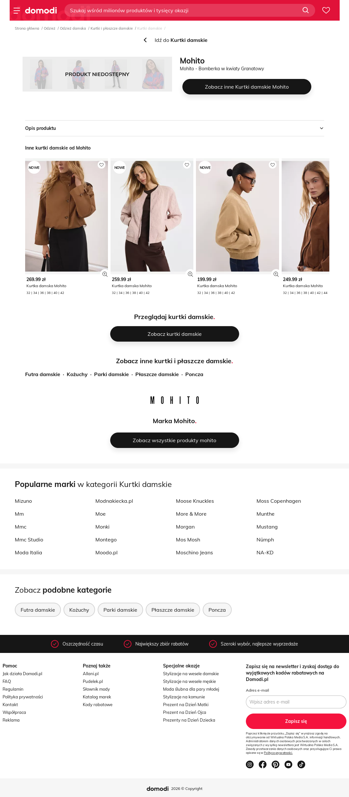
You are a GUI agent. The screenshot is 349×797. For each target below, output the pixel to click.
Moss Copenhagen (279, 501)
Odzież (49, 28)
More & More (191, 513)
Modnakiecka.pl (114, 501)
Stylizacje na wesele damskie (191, 673)
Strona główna (27, 28)
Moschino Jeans (194, 552)
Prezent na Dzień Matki (185, 704)
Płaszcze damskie (157, 374)
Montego (106, 539)
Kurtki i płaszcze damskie (112, 28)
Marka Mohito (174, 421)
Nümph (265, 539)
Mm (19, 513)
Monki (102, 526)
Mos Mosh (188, 539)
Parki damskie (111, 374)
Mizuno (23, 501)
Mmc (20, 526)
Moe (100, 513)
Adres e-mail (257, 690)
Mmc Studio (29, 539)
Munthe (266, 513)
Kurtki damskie (149, 28)
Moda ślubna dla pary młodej (191, 689)
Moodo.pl (106, 552)
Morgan (185, 526)
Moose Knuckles (195, 501)
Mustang (267, 526)
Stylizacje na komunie (184, 696)
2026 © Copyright (186, 788)
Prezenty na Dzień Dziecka (189, 720)
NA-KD (265, 552)
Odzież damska (73, 28)
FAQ (7, 681)
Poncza (194, 374)
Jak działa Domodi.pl (22, 673)
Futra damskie (42, 374)
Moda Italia (28, 552)
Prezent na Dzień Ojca (184, 712)
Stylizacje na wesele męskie (189, 681)
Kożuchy (77, 374)
